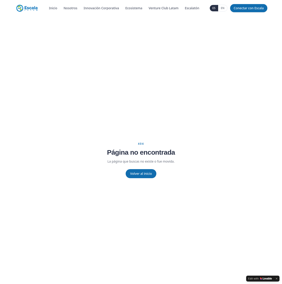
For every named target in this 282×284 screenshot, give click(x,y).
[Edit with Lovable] (260, 278)
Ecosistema (133, 8)
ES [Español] (214, 8)
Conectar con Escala (249, 8)
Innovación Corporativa (101, 8)
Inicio (53, 8)
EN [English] (222, 8)
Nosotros (70, 8)
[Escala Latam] (27, 8)
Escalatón (192, 8)
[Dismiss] (276, 278)
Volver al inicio (141, 173)
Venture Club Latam (163, 8)
